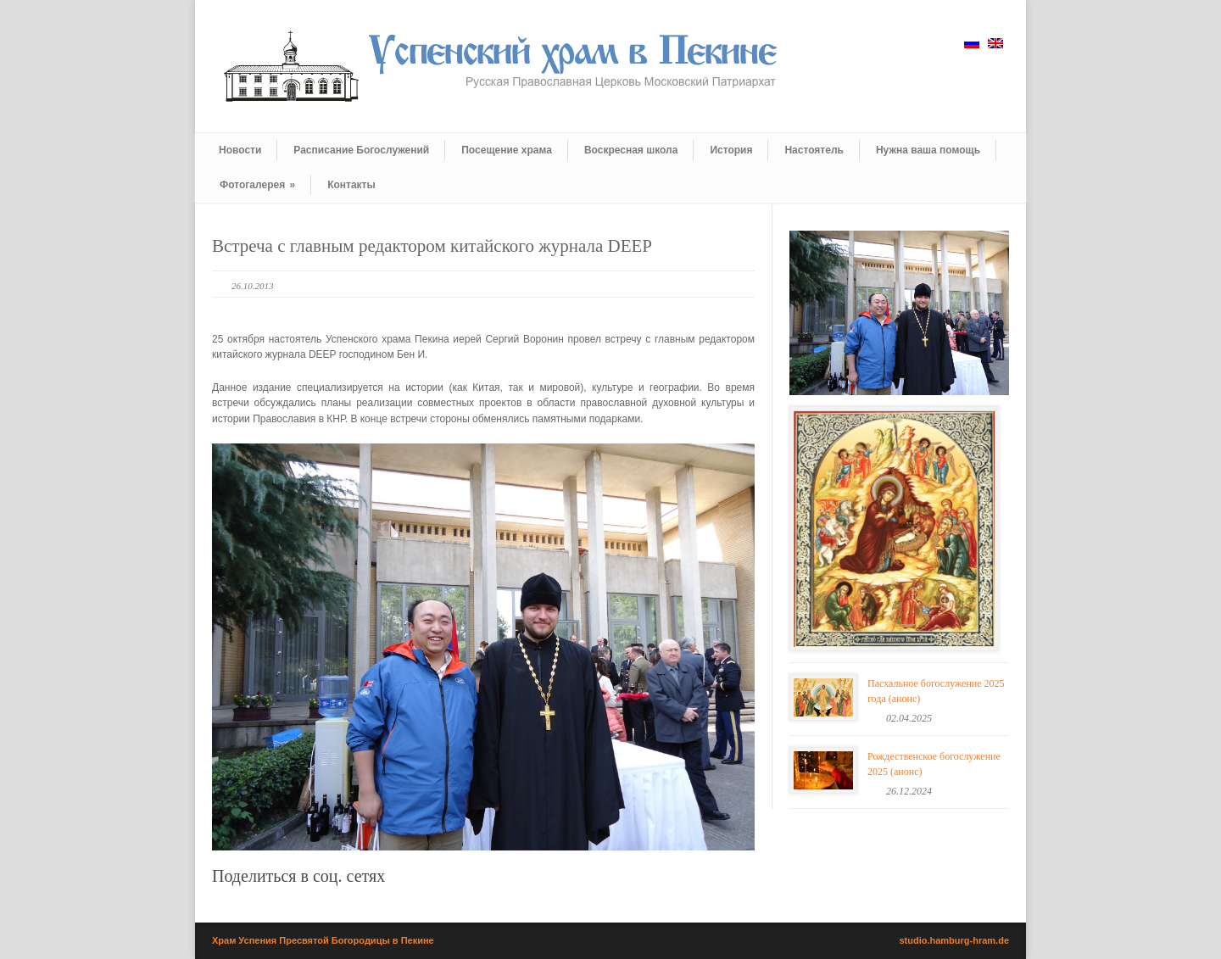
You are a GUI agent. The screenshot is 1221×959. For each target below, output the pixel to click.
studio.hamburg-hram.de (954, 940)
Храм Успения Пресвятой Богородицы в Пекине (323, 940)
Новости (240, 150)
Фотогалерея (257, 185)
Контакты (351, 185)
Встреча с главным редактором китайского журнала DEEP (432, 246)
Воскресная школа (630, 150)
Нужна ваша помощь (928, 150)
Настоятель (813, 150)
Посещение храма (506, 150)
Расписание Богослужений (361, 150)
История (731, 150)
